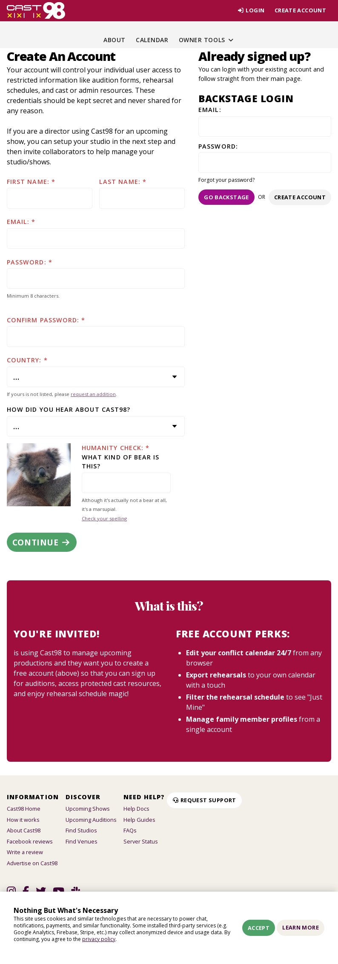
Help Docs (136, 808)
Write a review (25, 852)
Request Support (204, 800)
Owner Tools (207, 40)
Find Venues (81, 841)
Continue (41, 542)
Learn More (300, 927)
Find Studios (81, 830)
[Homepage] (36, 10)
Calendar (152, 40)
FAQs (130, 830)
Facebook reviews (30, 841)
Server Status (140, 841)
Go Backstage (226, 197)
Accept (258, 928)
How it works (23, 819)
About (114, 40)
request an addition (93, 394)
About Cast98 (23, 830)
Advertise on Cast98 (32, 863)
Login (250, 10)
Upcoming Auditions (91, 819)
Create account (300, 10)
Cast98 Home (23, 808)
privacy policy (98, 939)
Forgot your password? (226, 180)
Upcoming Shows (88, 808)
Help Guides (139, 819)
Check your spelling (104, 518)
